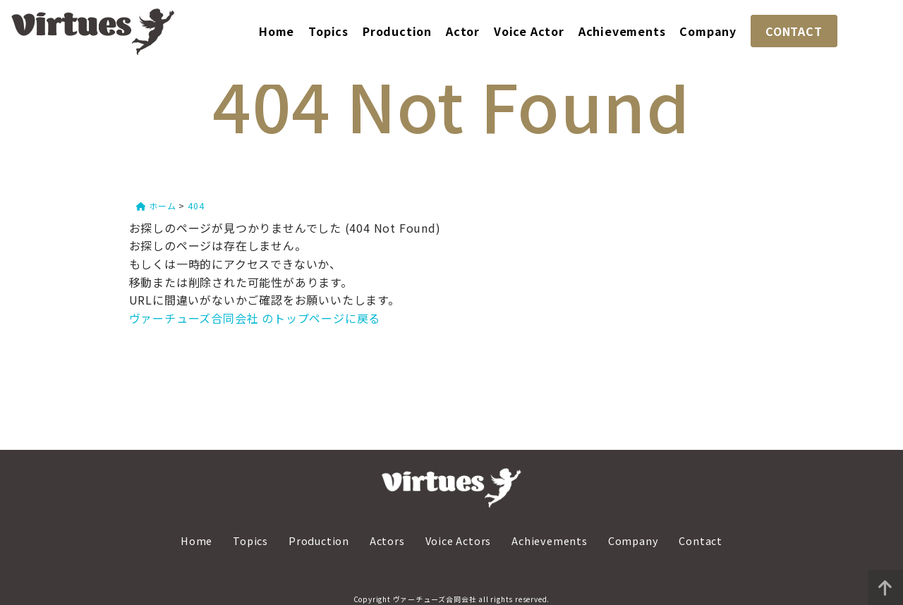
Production (397, 31)
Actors (387, 540)
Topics (328, 31)
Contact (700, 540)
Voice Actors (458, 540)
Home (276, 31)
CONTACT (794, 31)
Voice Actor (529, 31)
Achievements (622, 31)
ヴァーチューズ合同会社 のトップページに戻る (255, 318)
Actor (463, 31)
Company (708, 31)
